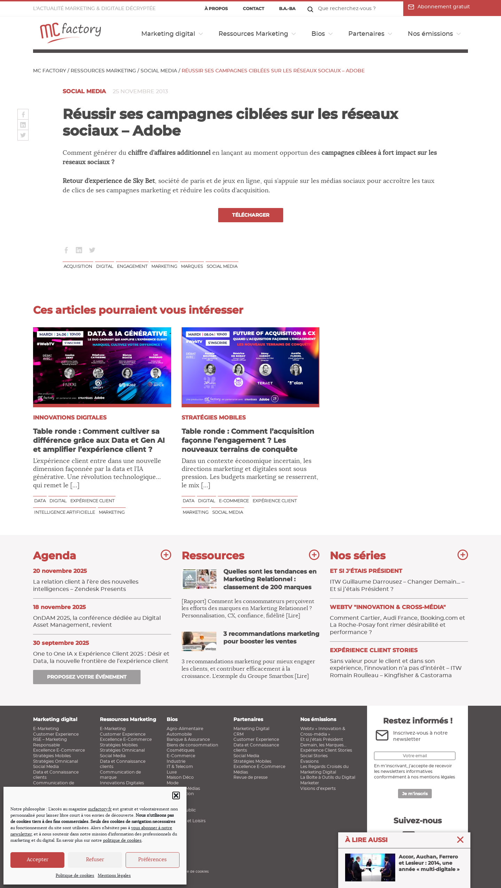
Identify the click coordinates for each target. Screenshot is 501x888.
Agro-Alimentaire (185, 729)
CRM (238, 734)
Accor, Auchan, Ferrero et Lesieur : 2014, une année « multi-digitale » (402, 868)
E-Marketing (46, 729)
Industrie (176, 761)
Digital (104, 266)
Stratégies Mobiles (52, 756)
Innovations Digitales (122, 783)
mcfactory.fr (100, 809)
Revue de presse (250, 777)
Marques (192, 266)
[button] (176, 795)
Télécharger (250, 215)
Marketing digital (168, 34)
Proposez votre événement (87, 677)
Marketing (164, 266)
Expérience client (92, 500)
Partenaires (366, 34)
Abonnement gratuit (439, 7)
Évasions (309, 761)
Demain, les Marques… (323, 745)
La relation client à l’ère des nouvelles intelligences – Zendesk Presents (102, 580)
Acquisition (78, 266)
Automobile (179, 734)
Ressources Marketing (253, 34)
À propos (216, 8)
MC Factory (49, 71)
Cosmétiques (180, 750)
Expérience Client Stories (326, 750)
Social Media (159, 71)
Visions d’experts (318, 788)
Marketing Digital (251, 729)
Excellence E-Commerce (59, 750)
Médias (240, 772)
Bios (318, 34)
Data (40, 500)
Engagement (132, 266)
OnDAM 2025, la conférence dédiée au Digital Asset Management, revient (102, 616)
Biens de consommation (192, 745)
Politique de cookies (75, 875)
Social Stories (314, 756)
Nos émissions (430, 34)
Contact (253, 8)
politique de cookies (122, 840)
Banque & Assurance (188, 739)
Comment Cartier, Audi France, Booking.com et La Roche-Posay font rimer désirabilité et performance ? (399, 619)
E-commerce (234, 500)
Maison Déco (180, 777)
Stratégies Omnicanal (55, 761)
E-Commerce (181, 756)
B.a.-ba (287, 8)
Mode (172, 783)
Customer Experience (56, 734)
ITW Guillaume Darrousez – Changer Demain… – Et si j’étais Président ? (399, 580)
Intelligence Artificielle (64, 512)
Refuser (95, 859)
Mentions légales (114, 875)
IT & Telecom (180, 767)
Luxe (172, 772)
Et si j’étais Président (321, 739)
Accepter (37, 859)
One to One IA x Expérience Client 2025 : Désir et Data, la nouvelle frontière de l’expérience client (102, 652)
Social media (222, 266)
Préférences (152, 859)
